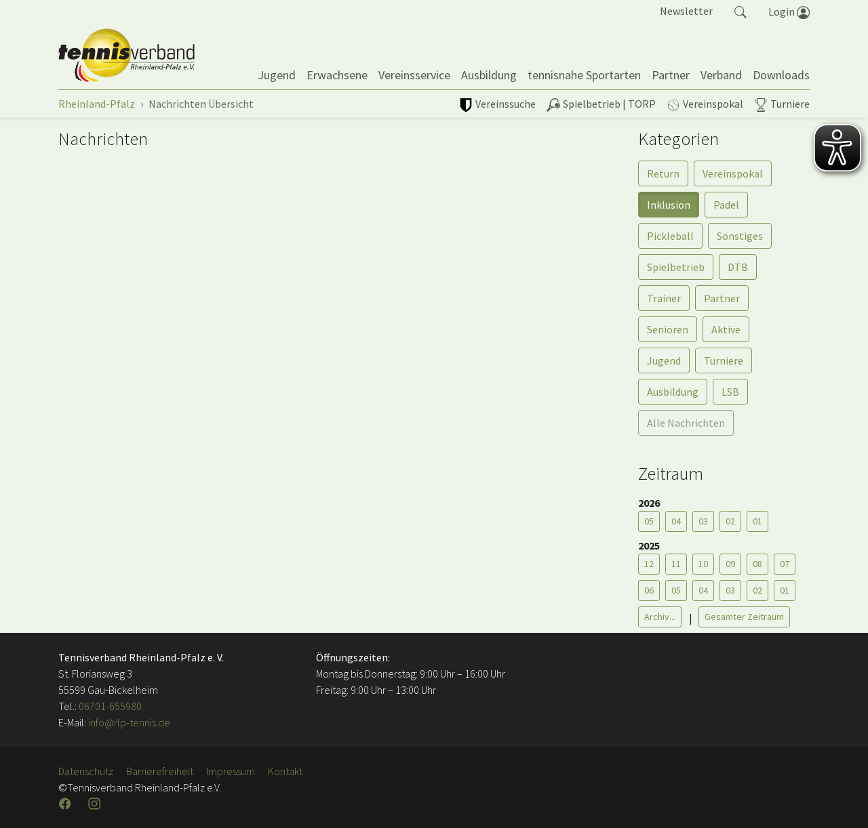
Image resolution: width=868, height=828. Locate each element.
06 (649, 590)
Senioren (667, 329)
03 (703, 521)
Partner (722, 298)
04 (676, 521)
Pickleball (670, 236)
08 (757, 564)
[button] (740, 11)
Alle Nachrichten (686, 423)
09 (730, 564)
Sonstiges (740, 236)
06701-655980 (110, 706)
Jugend (664, 360)
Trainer (664, 298)
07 (784, 564)
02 (730, 521)
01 (757, 521)
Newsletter (686, 11)
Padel (726, 204)
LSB (730, 391)
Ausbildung (672, 391)
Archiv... (659, 616)
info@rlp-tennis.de (128, 722)
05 (649, 521)
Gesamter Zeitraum (744, 616)
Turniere (723, 360)
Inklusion (668, 204)
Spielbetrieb (676, 267)
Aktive (726, 329)
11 (676, 564)
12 (649, 564)
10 (703, 564)
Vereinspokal (733, 173)
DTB (738, 267)
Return (663, 173)
